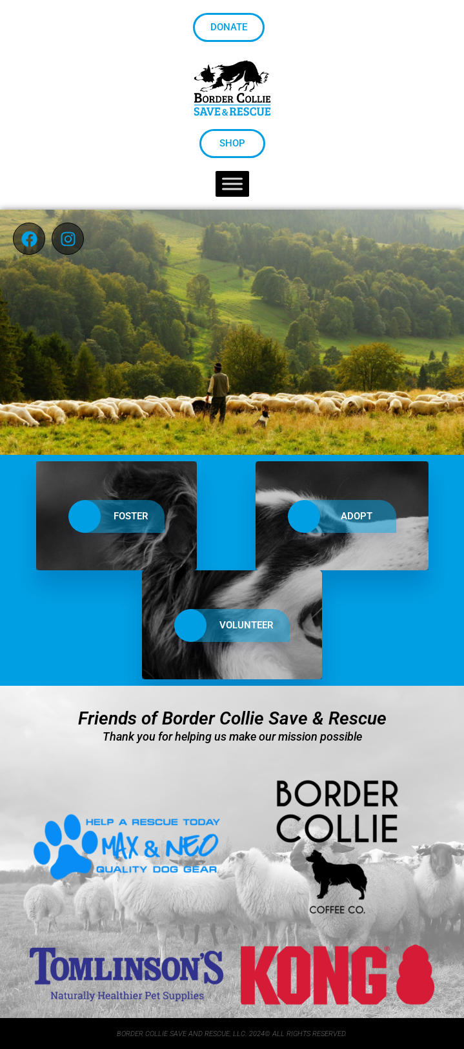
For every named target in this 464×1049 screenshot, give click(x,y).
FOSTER (108, 516)
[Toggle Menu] (232, 184)
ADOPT (334, 516)
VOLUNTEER (224, 625)
